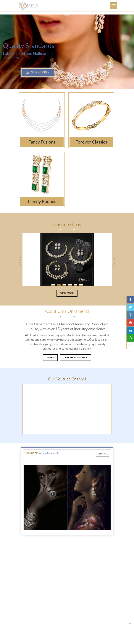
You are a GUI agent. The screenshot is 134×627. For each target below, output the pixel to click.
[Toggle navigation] (113, 5)
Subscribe (37, 72)
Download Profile (75, 357)
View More (67, 293)
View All (103, 453)
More (50, 357)
